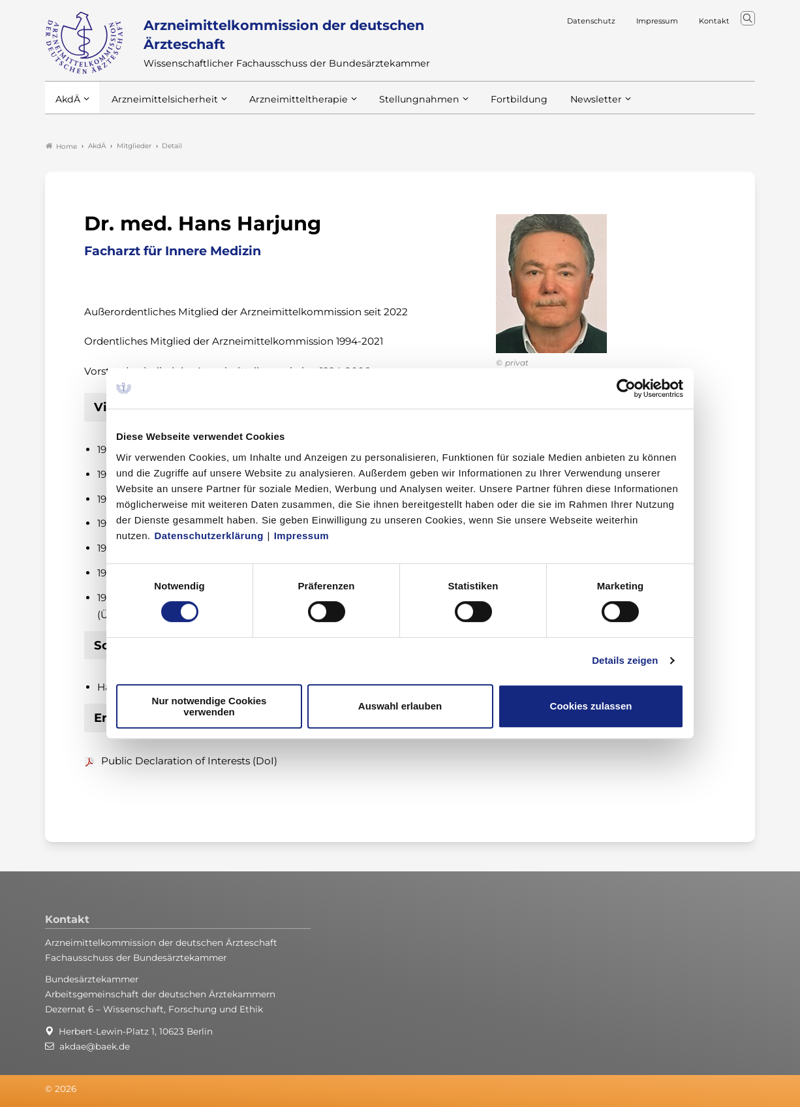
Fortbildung (498, 104)
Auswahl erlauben (400, 705)
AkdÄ (67, 104)
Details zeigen (625, 660)
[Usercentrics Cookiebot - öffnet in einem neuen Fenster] (627, 388)
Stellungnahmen (402, 104)
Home (61, 146)
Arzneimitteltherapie (288, 104)
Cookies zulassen (591, 705)
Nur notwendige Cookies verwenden (209, 706)
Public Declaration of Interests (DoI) (189, 761)
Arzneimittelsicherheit (161, 104)
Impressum (302, 535)
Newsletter (571, 104)
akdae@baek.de (94, 1046)
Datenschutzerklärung (209, 535)
